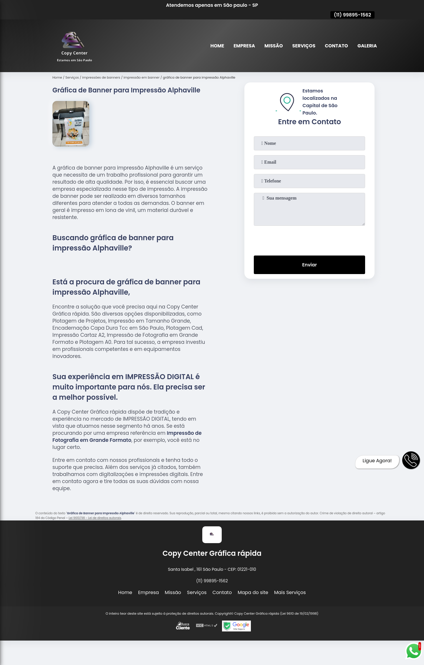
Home (215, 45)
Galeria (367, 45)
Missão (272, 45)
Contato (336, 45)
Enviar (309, 264)
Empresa (243, 45)
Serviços (303, 45)
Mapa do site (253, 592)
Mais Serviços (290, 592)
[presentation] (309, 239)
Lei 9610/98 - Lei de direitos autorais (95, 518)
